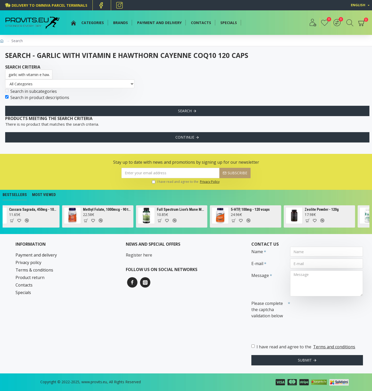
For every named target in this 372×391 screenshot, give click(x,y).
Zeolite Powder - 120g (327, 209)
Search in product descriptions (37, 97)
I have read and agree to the (186, 181)
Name (257, 251)
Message (260, 275)
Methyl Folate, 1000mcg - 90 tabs (113, 209)
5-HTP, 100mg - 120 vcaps (255, 209)
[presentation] (287, 329)
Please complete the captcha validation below (267, 309)
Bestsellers (15, 194)
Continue (184, 137)
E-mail (257, 263)
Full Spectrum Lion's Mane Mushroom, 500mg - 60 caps (186, 209)
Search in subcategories (31, 91)
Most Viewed (44, 194)
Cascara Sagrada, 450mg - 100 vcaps (39, 209)
